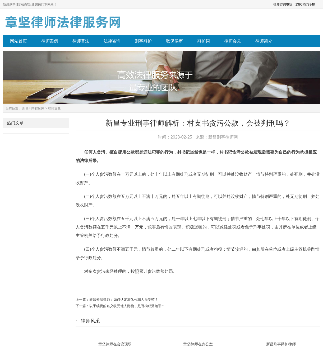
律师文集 (54, 108)
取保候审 (174, 41)
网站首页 (18, 41)
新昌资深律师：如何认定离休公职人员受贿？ (123, 300)
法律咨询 (112, 41)
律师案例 (49, 41)
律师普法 (80, 41)
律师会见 (232, 41)
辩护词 (203, 41)
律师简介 (263, 41)
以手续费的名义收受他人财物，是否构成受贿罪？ (127, 306)
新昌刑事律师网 (33, 108)
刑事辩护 (143, 41)
